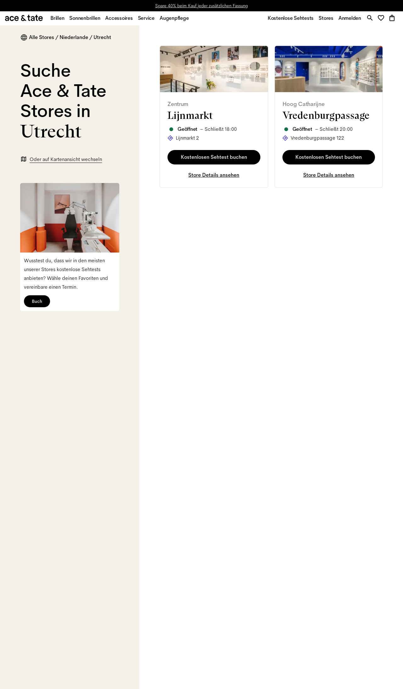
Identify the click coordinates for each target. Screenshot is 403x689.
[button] (381, 20)
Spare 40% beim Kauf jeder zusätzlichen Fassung (201, 5)
